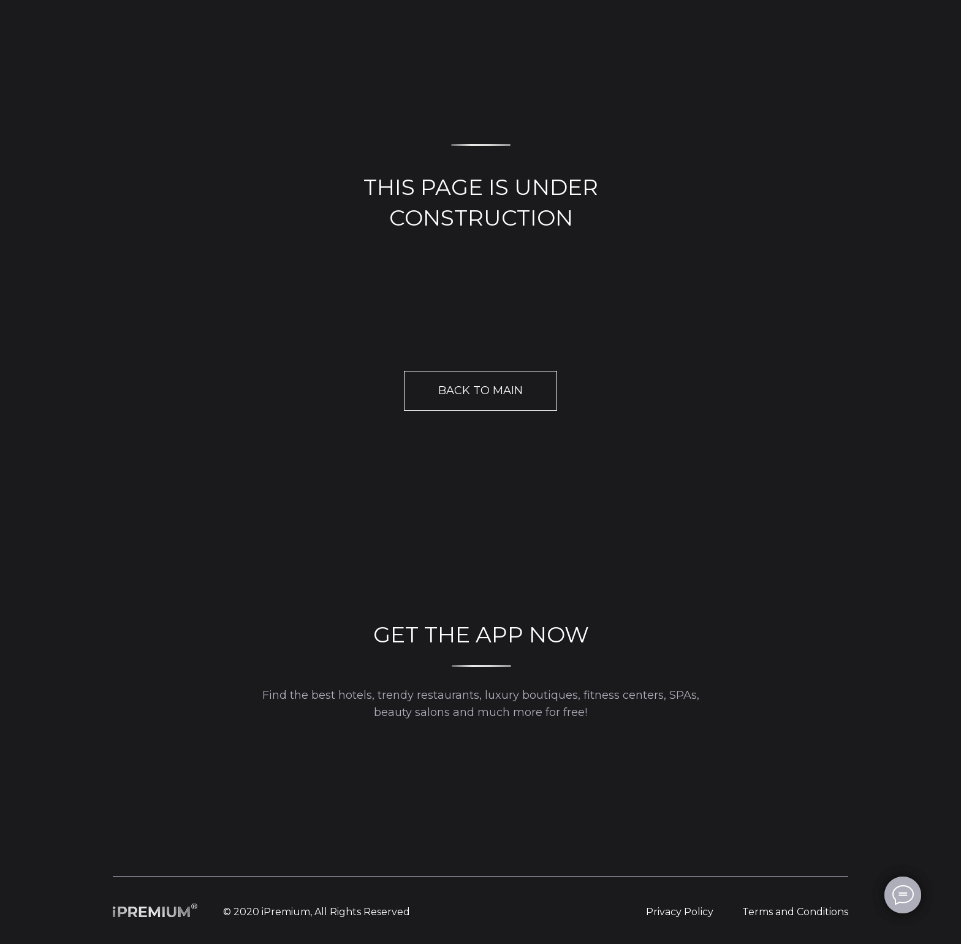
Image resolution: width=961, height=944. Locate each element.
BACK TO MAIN (480, 390)
